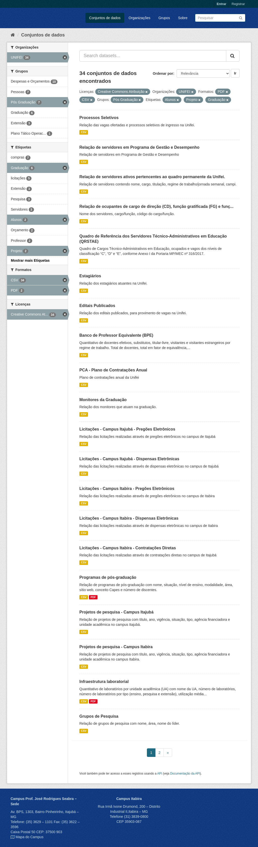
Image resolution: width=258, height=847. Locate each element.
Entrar (221, 4)
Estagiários (90, 276)
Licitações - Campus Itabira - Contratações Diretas (127, 548)
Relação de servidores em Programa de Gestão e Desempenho (139, 147)
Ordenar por (163, 73)
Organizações (139, 18)
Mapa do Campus (30, 837)
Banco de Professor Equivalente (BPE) (116, 335)
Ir (235, 73)
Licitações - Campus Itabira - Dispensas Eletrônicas (128, 518)
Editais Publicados (97, 305)
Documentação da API (185, 773)
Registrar (238, 4)
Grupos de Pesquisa (98, 716)
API (159, 773)
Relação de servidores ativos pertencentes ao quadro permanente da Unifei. (152, 177)
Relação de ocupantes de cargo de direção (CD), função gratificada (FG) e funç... (156, 206)
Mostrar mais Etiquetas (30, 260)
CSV (83, 132)
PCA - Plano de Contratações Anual (113, 370)
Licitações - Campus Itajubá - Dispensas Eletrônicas (129, 459)
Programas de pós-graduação (107, 577)
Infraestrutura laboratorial (104, 681)
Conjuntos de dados (105, 18)
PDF (93, 597)
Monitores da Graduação (103, 400)
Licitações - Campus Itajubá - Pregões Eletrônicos (127, 429)
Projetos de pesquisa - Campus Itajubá (116, 612)
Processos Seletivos (99, 118)
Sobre (182, 18)
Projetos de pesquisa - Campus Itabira (116, 647)
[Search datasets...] (152, 56)
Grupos (164, 18)
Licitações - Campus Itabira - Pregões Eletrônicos (126, 488)
